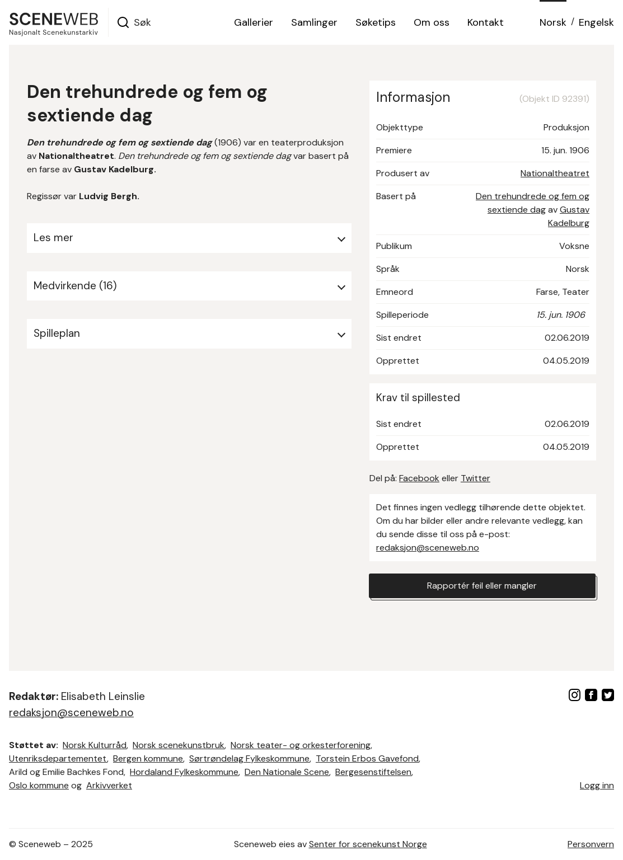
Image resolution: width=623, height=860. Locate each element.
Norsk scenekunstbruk (178, 745)
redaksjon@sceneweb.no (427, 547)
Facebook (419, 478)
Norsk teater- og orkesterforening (301, 745)
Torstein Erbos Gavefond (367, 758)
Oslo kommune (39, 785)
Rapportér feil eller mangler (482, 585)
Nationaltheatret (555, 173)
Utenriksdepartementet (58, 758)
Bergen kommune (148, 758)
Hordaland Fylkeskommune (184, 772)
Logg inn (597, 785)
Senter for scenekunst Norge (368, 844)
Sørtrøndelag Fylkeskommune (249, 758)
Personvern (591, 844)
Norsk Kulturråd (95, 745)
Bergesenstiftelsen (373, 772)
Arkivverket (109, 785)
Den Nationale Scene (287, 772)
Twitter (475, 478)
